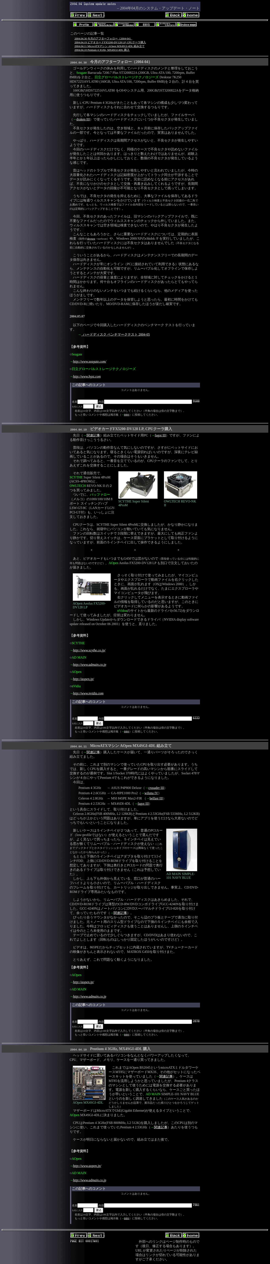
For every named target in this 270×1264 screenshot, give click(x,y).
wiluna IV (151, 793)
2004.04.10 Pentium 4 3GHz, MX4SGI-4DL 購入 (102, 49)
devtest (91, 238)
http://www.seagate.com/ (89, 361)
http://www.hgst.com (87, 376)
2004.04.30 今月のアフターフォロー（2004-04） (103, 38)
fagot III (160, 435)
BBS (126, 414)
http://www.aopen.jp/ (87, 1166)
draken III (83, 119)
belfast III (156, 798)
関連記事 (93, 435)
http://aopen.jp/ (83, 679)
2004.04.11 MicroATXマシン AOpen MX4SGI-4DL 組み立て (109, 46)
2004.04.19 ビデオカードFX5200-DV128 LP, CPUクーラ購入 (110, 42)
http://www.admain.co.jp (89, 664)
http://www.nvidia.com (88, 693)
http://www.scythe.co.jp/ (89, 650)
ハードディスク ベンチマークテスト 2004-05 (115, 334)
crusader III (156, 788)
